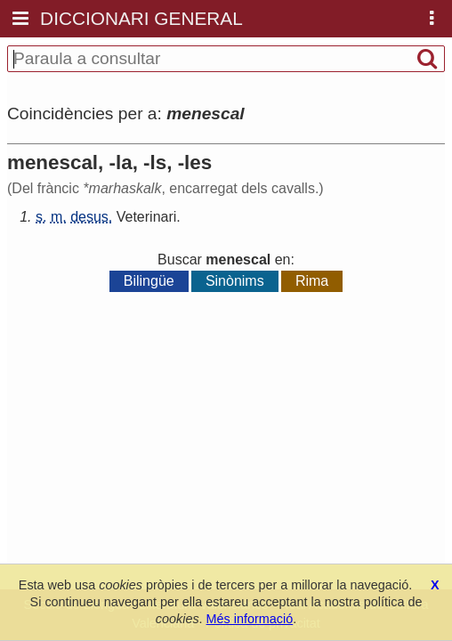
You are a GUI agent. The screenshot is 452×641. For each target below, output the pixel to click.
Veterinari (147, 216)
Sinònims (235, 280)
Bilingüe (149, 280)
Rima (311, 280)
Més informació (250, 619)
